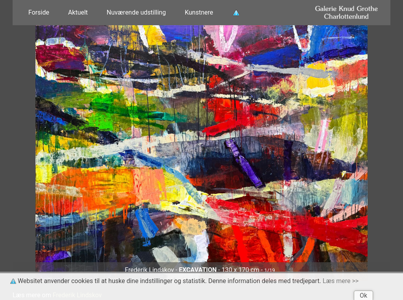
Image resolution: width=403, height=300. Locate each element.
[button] (41, 153)
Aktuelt (78, 12)
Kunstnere (199, 12)
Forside (38, 12)
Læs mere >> (341, 281)
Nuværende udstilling (136, 12)
